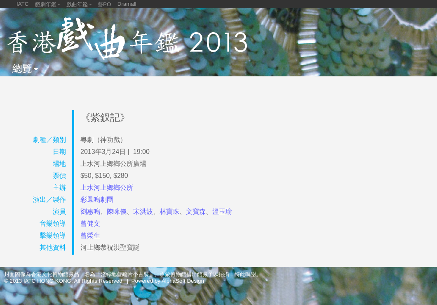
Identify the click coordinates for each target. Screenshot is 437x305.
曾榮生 (90, 235)
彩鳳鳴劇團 (96, 199)
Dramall (126, 4)
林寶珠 (169, 211)
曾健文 (90, 223)
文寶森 (196, 211)
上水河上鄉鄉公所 (106, 187)
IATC (22, 4)
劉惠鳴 (90, 211)
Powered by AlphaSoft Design (168, 281)
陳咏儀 (117, 211)
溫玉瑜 (222, 211)
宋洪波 (143, 211)
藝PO (104, 4)
